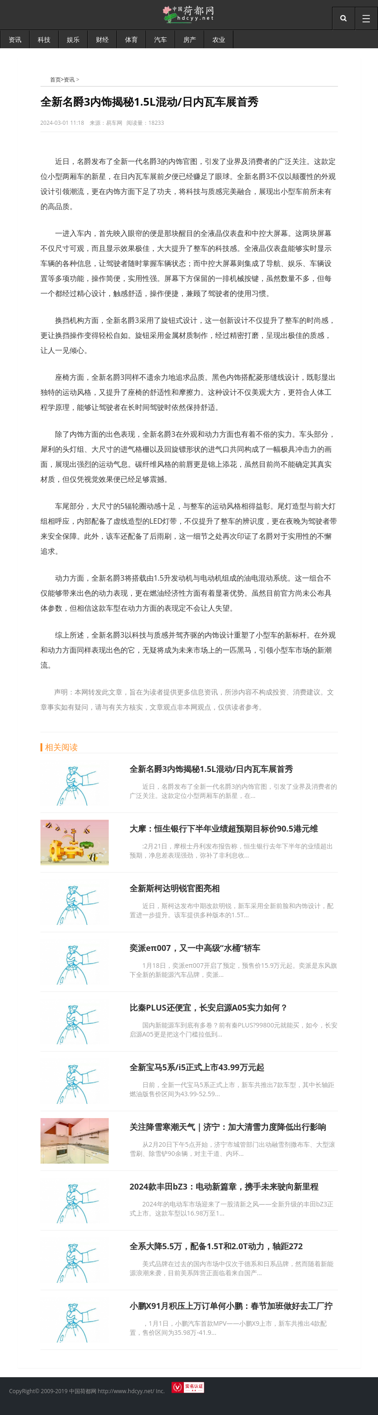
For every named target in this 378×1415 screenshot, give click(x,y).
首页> (57, 79)
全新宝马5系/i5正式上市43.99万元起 (197, 1067)
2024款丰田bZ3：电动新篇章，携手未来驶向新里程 (224, 1186)
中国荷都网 (45, 79)
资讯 (69, 79)
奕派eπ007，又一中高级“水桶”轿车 (195, 947)
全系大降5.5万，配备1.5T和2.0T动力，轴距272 (216, 1246)
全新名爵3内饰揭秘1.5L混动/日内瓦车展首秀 (211, 768)
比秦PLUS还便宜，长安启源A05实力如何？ (209, 1007)
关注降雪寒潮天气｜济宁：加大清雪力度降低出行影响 (228, 1126)
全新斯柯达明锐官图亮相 (175, 888)
